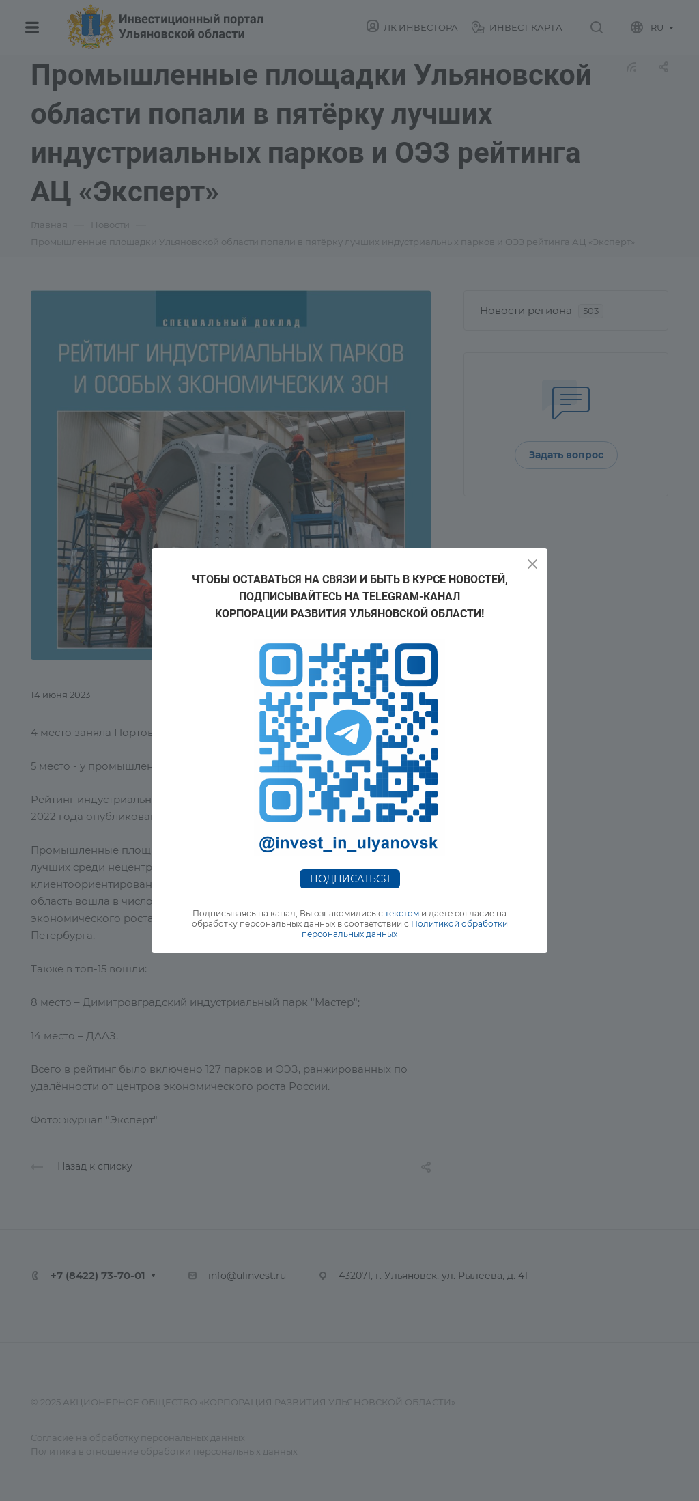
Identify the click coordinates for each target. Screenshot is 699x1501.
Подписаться (350, 879)
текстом (402, 913)
